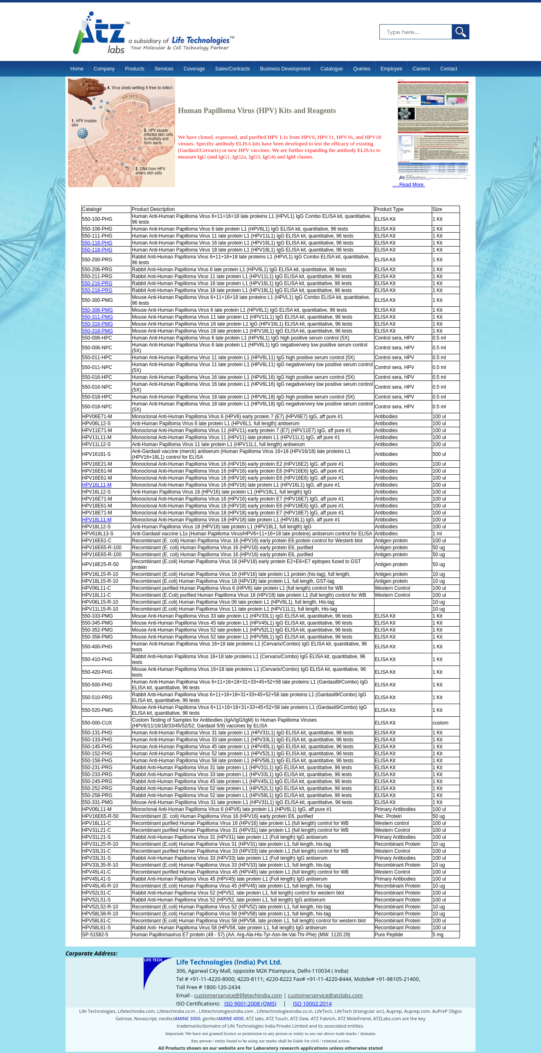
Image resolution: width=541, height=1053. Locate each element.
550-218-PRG (97, 290)
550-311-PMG (97, 317)
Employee (391, 69)
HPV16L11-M (97, 485)
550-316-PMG (97, 324)
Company (104, 69)
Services (164, 69)
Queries (361, 69)
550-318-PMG (97, 331)
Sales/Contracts (232, 69)
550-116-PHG (97, 243)
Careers (421, 69)
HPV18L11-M (97, 520)
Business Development (285, 69)
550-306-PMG (97, 310)
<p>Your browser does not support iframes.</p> (270, 1000)
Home (76, 69)
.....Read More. (431, 182)
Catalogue (331, 69)
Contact (448, 69)
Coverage (194, 69)
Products (134, 69)
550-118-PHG (97, 250)
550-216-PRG (97, 283)
